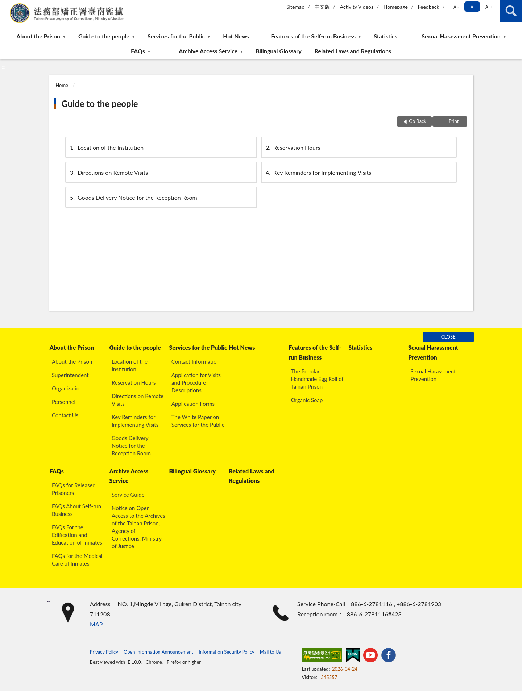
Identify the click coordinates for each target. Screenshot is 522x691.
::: (6, 5)
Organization (67, 388)
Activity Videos (356, 7)
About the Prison (38, 36)
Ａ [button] (472, 7)
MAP (96, 624)
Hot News (236, 36)
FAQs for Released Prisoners (74, 489)
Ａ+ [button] (488, 7)
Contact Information (195, 361)
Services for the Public (176, 36)
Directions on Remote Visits (108, 172)
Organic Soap (307, 400)
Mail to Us (270, 652)
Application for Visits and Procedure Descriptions (196, 382)
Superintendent (70, 375)
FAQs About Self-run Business (76, 510)
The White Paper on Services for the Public (197, 421)
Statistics (385, 36)
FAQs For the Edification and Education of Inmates (77, 535)
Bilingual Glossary (278, 50)
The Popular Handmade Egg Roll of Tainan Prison (317, 379)
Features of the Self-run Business (313, 36)
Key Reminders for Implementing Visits (318, 172)
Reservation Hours (292, 147)
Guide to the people (103, 36)
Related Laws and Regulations (353, 50)
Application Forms (193, 403)
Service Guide (128, 494)
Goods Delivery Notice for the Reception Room (133, 197)
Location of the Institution (106, 147)
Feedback (428, 7)
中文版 (322, 7)
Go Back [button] (417, 121)
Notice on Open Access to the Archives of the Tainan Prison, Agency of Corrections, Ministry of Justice (138, 527)
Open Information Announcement (158, 652)
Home (61, 85)
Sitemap (295, 7)
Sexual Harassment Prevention (461, 36)
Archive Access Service (208, 50)
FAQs (138, 50)
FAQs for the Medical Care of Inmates (77, 560)
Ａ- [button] (455, 7)
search (511, 11)
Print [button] (453, 121)
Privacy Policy (104, 652)
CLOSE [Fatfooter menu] (448, 337)
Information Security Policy (226, 652)
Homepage (396, 7)
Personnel (63, 401)
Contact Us (65, 415)
